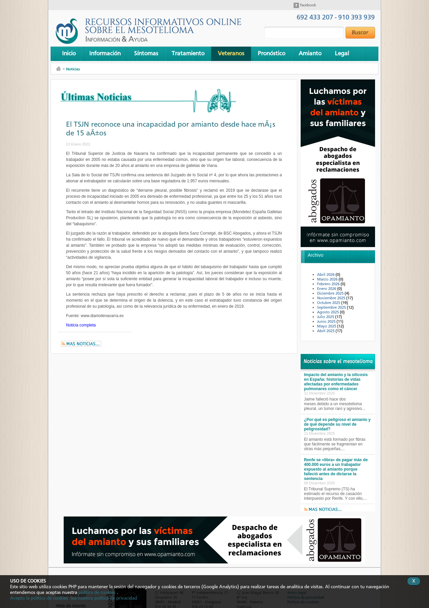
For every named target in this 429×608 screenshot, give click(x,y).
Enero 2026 (327, 289)
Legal (342, 54)
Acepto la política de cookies (39, 598)
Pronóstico (271, 54)
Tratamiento (188, 54)
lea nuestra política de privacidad (104, 598)
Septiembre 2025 (332, 308)
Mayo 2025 (327, 326)
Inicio (69, 54)
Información (105, 54)
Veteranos (231, 54)
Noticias (73, 68)
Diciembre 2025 (331, 294)
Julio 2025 (326, 317)
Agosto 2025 (328, 312)
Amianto (310, 54)
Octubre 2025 (329, 303)
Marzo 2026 (328, 280)
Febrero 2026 (329, 284)
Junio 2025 (326, 322)
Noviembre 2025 (331, 298)
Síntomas (146, 54)
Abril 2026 (326, 275)
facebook (307, 5)
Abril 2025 (326, 331)
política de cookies (96, 592)
